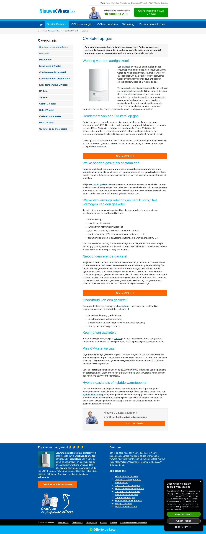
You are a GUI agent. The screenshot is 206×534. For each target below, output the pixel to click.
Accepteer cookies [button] (183, 514)
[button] (184, 527)
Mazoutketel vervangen (126, 494)
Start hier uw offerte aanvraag (58, 484)
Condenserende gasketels (128, 479)
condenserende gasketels (130, 91)
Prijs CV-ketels (154, 3)
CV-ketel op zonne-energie (53, 129)
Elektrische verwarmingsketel (129, 488)
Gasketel (44, 53)
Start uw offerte (134, 423)
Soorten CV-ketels (56, 24)
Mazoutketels (125, 3)
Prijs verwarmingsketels (126, 476)
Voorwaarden (63, 523)
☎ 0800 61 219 (116, 14)
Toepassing (128, 24)
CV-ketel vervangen (81, 24)
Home (108, 3)
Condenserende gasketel (52, 72)
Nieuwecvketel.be (54, 31)
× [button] (200, 482)
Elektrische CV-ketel (50, 66)
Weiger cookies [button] (183, 521)
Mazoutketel (45, 59)
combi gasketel (100, 184)
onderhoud (123, 306)
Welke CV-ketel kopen (126, 506)
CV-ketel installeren (107, 24)
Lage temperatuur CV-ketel (53, 85)
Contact (113, 523)
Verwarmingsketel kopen (152, 24)
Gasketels (115, 3)
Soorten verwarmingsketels (53, 47)
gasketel (126, 67)
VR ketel (43, 97)
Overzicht (164, 3)
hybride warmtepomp (93, 394)
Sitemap (103, 523)
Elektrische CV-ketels (139, 3)
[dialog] (183, 505)
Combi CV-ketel (47, 104)
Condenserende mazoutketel (54, 78)
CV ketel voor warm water (127, 491)
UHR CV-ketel (46, 122)
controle (118, 338)
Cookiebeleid (77, 523)
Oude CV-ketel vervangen (127, 485)
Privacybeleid (91, 523)
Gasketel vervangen (125, 497)
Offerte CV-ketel (125, 156)
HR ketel (43, 91)
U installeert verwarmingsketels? (133, 523)
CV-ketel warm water (50, 116)
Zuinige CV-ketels (123, 503)
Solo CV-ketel (46, 110)
